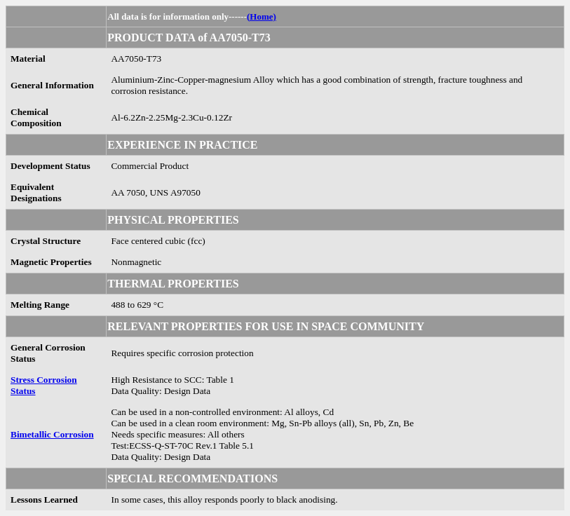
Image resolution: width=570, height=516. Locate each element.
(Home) (261, 16)
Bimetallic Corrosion (52, 434)
